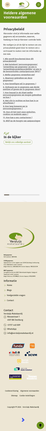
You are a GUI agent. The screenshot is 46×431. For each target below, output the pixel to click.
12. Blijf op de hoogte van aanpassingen (21, 121)
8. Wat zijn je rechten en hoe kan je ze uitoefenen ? (20, 102)
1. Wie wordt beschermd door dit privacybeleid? (17, 60)
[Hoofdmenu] (38, 4)
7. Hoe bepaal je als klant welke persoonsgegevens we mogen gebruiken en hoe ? (21, 94)
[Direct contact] (7, 4)
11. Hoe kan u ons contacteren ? (17, 117)
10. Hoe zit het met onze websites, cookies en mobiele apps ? (18, 113)
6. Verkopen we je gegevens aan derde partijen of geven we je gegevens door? (21, 88)
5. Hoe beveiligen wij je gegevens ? (19, 84)
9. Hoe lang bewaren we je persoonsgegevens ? (14, 107)
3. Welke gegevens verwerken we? (18, 75)
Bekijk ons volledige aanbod (18, 142)
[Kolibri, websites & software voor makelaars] (23, 420)
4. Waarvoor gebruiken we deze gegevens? (17, 79)
